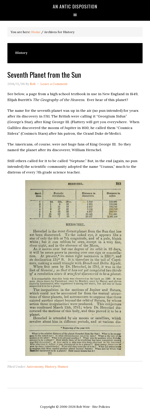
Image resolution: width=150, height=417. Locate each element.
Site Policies (101, 407)
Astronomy (35, 366)
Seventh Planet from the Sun (44, 74)
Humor (63, 366)
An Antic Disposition (75, 6)
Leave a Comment (54, 84)
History (50, 366)
